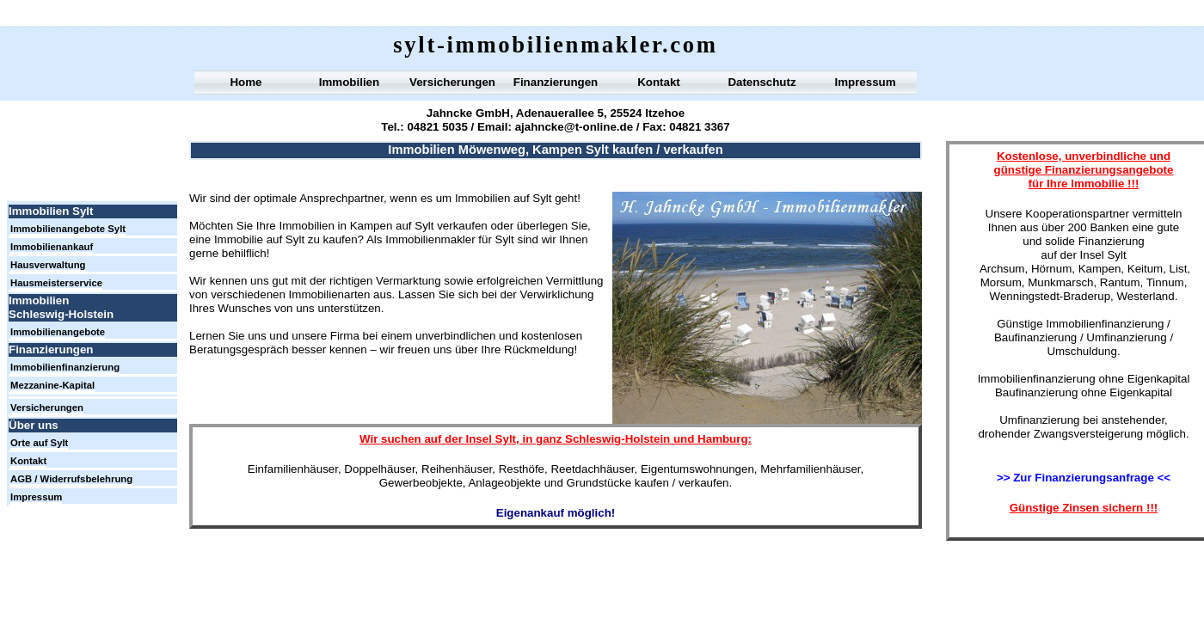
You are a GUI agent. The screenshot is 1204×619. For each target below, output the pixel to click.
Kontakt (658, 82)
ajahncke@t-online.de (574, 126)
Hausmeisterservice (56, 283)
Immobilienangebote (57, 332)
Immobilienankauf (51, 247)
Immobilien (349, 82)
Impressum (864, 82)
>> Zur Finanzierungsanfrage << (1083, 477)
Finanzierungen (555, 82)
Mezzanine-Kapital (52, 385)
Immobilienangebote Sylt (68, 229)
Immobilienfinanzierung (65, 367)
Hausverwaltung (48, 265)
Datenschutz (762, 82)
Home (245, 82)
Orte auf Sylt (39, 443)
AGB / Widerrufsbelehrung (71, 479)
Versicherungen (452, 82)
